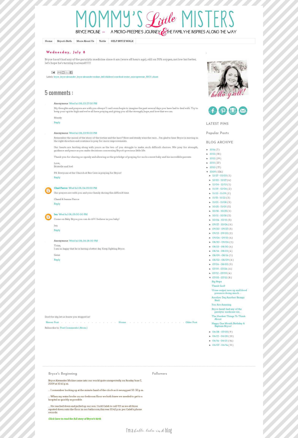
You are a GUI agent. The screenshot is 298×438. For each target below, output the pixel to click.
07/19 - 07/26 (220, 268)
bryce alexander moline (88, 77)
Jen (56, 214)
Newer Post (52, 322)
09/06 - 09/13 (220, 237)
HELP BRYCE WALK (122, 41)
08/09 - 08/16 (220, 255)
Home (48, 41)
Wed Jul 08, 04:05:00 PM (83, 188)
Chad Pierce (60, 188)
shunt (155, 77)
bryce (57, 77)
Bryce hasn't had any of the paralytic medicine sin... (227, 310)
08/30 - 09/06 (220, 242)
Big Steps (217, 281)
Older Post (191, 322)
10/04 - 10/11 (220, 219)
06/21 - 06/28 (220, 336)
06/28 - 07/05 (220, 331)
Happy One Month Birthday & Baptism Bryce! (228, 324)
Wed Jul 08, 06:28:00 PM (83, 240)
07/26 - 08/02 (220, 264)
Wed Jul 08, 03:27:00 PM (83, 103)
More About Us (85, 41)
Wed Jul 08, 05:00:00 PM (73, 214)
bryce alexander (68, 77)
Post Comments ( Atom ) (73, 327)
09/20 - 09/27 (220, 228)
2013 (213, 153)
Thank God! (218, 285)
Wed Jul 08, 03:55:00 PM (83, 133)
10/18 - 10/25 (219, 211)
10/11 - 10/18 (219, 215)
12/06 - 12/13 (219, 184)
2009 (213, 171)
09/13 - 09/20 (220, 233)
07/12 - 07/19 (219, 273)
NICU (149, 77)
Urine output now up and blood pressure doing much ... (229, 291)
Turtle (102, 41)
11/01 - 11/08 (219, 202)
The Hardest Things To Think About (228, 317)
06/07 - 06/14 (220, 345)
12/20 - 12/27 (219, 180)
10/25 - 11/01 (219, 206)
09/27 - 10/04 (220, 224)
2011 (213, 162)
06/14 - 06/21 (220, 340)
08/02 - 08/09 (220, 259)
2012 (213, 158)
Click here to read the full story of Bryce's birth (74, 418)
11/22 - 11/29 (219, 193)
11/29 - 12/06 (219, 188)
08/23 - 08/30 (220, 246)
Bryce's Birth (64, 41)
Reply (57, 122)
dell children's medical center (115, 77)
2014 (213, 149)
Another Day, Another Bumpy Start (228, 298)
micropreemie (138, 77)
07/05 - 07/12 (220, 277)
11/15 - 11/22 (219, 197)
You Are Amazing (221, 304)
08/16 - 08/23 (220, 251)
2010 (213, 167)
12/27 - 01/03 (219, 175)
